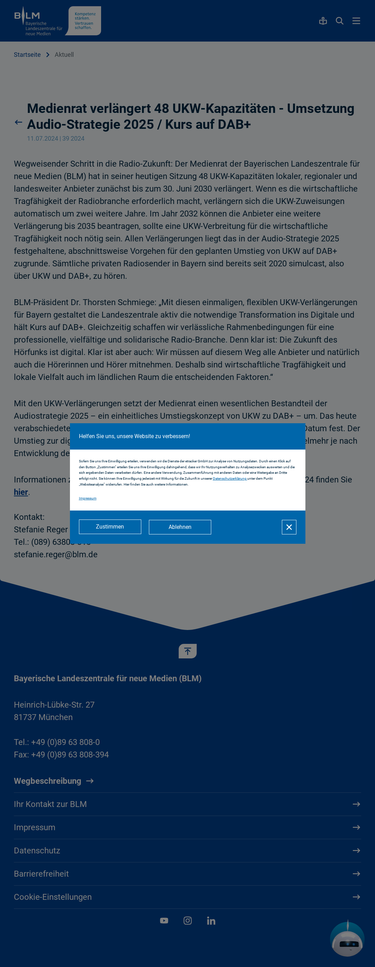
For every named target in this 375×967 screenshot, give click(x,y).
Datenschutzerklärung (230, 479)
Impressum (88, 498)
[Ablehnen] (181, 527)
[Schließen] (289, 527)
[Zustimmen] (110, 527)
